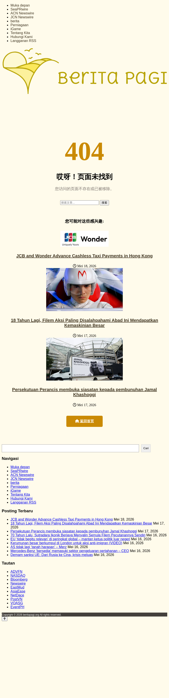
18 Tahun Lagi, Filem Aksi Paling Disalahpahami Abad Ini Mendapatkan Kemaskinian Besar (84, 323)
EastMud (17, 587)
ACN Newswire (22, 13)
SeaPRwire (19, 9)
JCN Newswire (22, 17)
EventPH (17, 607)
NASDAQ (18, 575)
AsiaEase (18, 591)
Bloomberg (19, 579)
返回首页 (84, 421)
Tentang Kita (20, 33)
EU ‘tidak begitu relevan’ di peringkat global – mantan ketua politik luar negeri (70, 539)
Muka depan (20, 5)
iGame (16, 29)
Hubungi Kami (22, 37)
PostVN (16, 599)
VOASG (17, 603)
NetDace (17, 595)
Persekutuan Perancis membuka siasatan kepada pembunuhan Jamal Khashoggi (84, 392)
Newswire (18, 583)
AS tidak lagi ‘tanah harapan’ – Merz (39, 547)
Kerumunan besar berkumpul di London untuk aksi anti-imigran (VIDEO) (66, 543)
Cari (146, 448)
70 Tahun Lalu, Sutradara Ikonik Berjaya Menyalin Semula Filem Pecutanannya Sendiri (78, 535)
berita (15, 21)
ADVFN (16, 571)
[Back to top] (4, 619)
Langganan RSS (23, 41)
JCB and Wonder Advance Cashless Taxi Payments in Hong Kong (84, 255)
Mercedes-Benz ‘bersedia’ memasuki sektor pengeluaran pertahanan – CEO (70, 551)
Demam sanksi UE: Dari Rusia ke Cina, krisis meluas (52, 555)
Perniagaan (19, 25)
